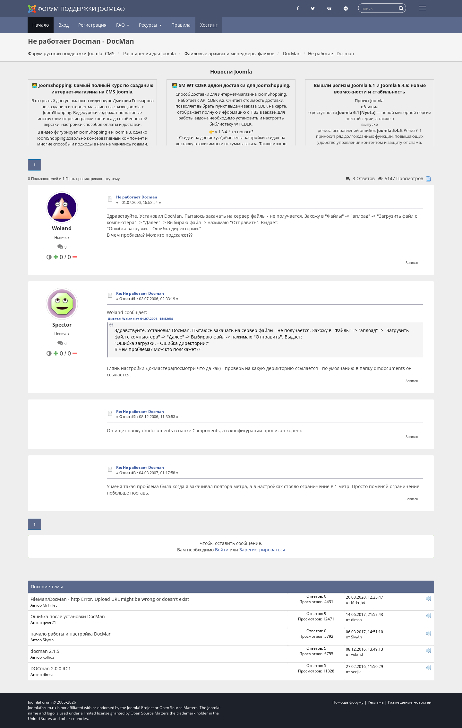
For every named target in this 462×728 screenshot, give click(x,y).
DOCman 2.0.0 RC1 (50, 668)
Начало (40, 25)
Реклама (376, 702)
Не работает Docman (136, 197)
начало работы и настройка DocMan (71, 634)
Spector (62, 324)
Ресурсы (150, 25)
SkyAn (48, 639)
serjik (356, 671)
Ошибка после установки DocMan (67, 616)
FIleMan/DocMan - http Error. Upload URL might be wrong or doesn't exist (109, 599)
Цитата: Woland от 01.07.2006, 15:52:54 (140, 318)
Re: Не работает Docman (140, 293)
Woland (62, 228)
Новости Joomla (231, 71)
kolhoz (48, 657)
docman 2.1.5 (44, 651)
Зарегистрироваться (262, 550)
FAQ (122, 25)
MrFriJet (50, 605)
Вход (63, 25)
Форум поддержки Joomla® (76, 9)
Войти (221, 550)
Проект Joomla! (369, 100)
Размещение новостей (410, 702)
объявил (369, 107)
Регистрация (92, 25)
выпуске (369, 124)
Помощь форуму (348, 702)
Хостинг (209, 25)
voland (357, 654)
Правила (181, 25)
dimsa (356, 619)
